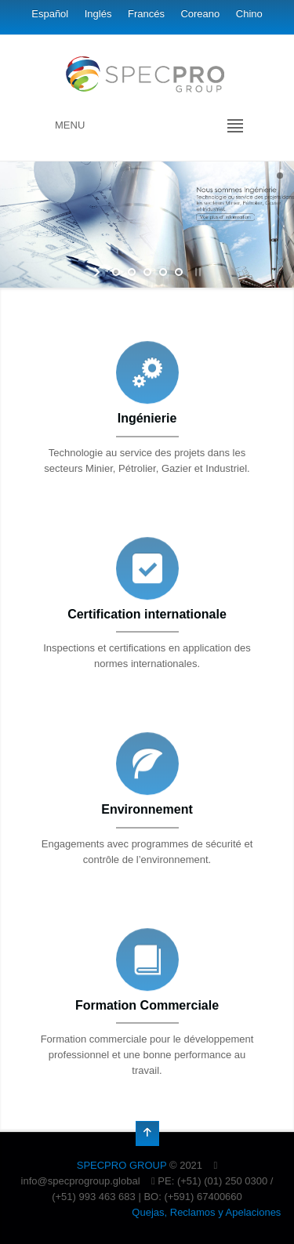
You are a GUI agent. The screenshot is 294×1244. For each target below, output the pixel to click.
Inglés (98, 14)
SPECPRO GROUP (122, 1165)
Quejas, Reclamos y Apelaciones (206, 1212)
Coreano (200, 14)
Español (49, 14)
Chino (249, 14)
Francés (146, 14)
